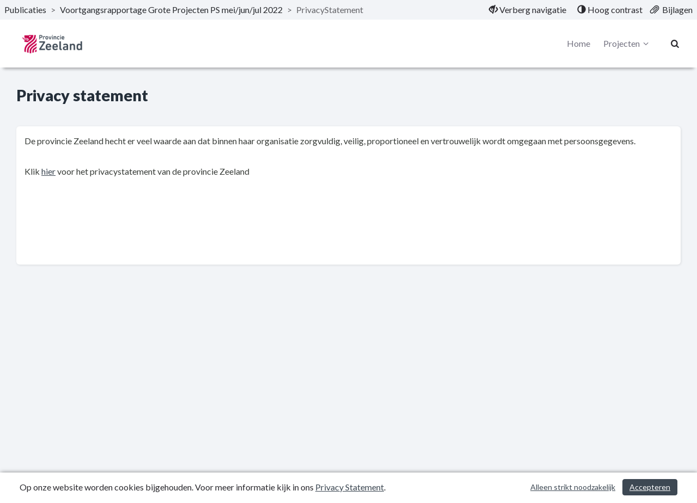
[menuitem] (528, 10)
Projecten (627, 43)
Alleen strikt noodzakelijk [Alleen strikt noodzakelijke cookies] (572, 487)
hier (48, 171)
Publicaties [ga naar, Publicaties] (25, 9)
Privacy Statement (349, 487)
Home (578, 43)
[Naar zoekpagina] (675, 44)
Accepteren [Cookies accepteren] (649, 487)
